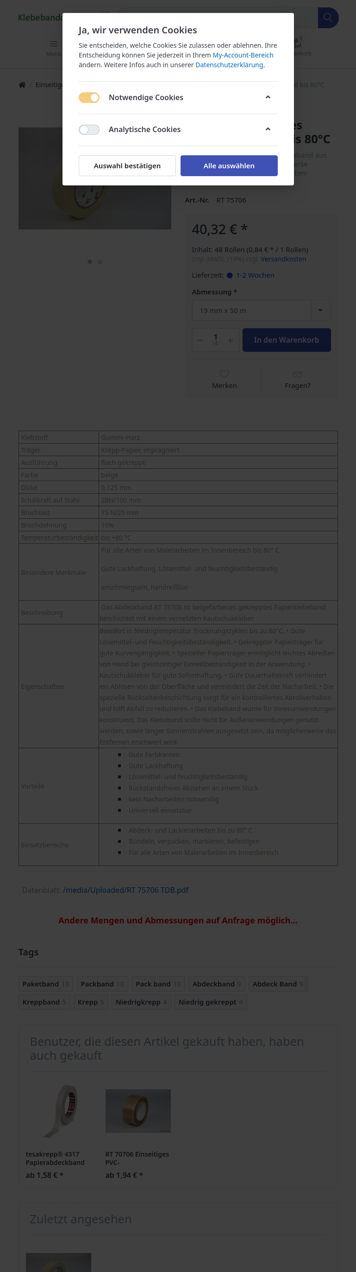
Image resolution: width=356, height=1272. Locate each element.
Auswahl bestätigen (127, 165)
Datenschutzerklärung (229, 64)
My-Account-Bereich (242, 55)
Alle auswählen (228, 165)
